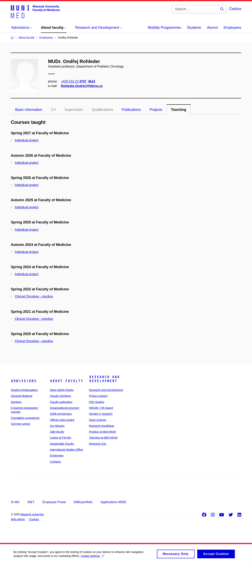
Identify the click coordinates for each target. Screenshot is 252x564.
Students (194, 28)
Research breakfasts (101, 425)
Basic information (28, 110)
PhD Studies (96, 402)
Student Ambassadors (24, 390)
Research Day (98, 443)
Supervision (74, 110)
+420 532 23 (73, 81)
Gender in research (101, 413)
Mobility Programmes (164, 28)
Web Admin (18, 519)
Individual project (26, 140)
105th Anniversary (61, 413)
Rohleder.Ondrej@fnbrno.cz (82, 86)
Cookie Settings (92, 557)
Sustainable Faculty (62, 443)
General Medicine (21, 395)
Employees (232, 28)
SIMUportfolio (83, 502)
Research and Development (104, 379)
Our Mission (57, 425)
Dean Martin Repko (62, 390)
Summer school (20, 423)
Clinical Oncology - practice (34, 296)
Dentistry (16, 402)
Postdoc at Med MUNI (102, 431)
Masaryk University (32, 514)
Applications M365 (113, 502)
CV (53, 110)
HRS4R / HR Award (101, 407)
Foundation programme (25, 418)
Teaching (178, 110)
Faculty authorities (61, 402)
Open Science (97, 419)
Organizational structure (64, 407)
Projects (155, 110)
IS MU (15, 502)
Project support (98, 395)
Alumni (212, 28)
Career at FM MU (60, 437)
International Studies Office (66, 449)
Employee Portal (54, 502)
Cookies (34, 519)
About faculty (66, 381)
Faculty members (60, 395)
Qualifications (102, 110)
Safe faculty (57, 431)
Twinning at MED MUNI (103, 437)
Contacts (55, 461)
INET (30, 502)
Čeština (235, 9)
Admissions (23, 381)
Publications (131, 110)
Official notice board (62, 419)
